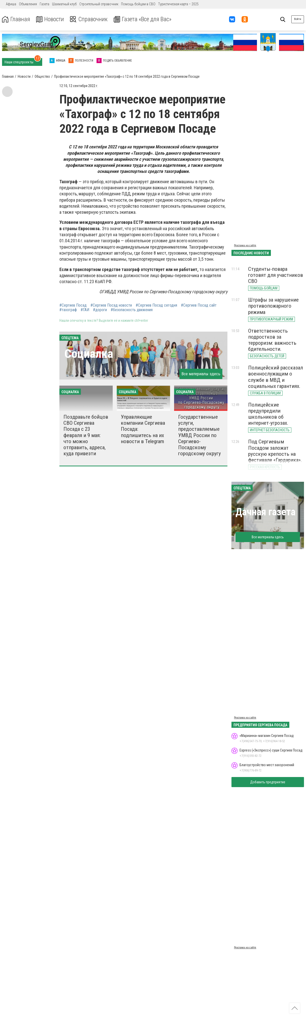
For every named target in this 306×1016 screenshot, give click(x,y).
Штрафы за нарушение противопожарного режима (273, 306)
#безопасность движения (132, 310)
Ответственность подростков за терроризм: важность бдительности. (272, 340)
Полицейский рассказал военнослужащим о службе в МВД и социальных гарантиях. (275, 377)
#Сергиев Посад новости (111, 305)
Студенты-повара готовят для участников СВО (275, 275)
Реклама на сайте (245, 245)
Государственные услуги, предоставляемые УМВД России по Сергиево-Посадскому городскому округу (199, 435)
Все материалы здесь (200, 373)
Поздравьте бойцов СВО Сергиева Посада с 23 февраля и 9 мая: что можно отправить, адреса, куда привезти (85, 435)
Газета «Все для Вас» (144, 19)
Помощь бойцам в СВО (138, 4)
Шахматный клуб (64, 4)
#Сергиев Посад (73, 305)
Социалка (88, 353)
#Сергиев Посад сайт (199, 305)
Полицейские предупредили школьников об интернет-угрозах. (268, 414)
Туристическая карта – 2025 (178, 4)
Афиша (11, 4)
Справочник (89, 19)
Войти (297, 19)
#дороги (100, 310)
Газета (44, 4)
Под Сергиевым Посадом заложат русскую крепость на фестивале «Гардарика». (275, 451)
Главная (16, 19)
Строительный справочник (98, 4)
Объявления (28, 4)
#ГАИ (85, 310)
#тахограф (68, 310)
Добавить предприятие (267, 782)
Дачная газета (265, 512)
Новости (50, 19)
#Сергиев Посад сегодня (156, 305)
